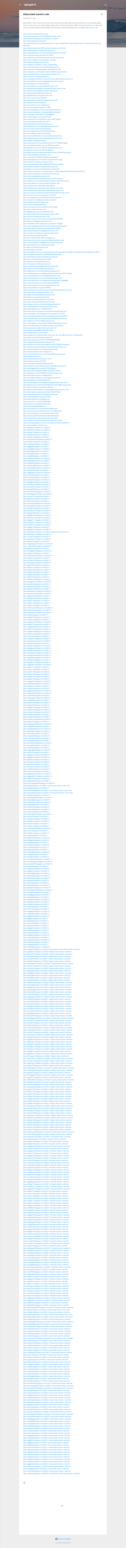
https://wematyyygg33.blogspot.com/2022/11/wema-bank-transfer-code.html (48, 1386)
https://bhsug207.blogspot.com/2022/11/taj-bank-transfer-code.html (45, 1269)
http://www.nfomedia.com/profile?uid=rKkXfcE (38, 387)
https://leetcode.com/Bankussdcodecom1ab (37, 162)
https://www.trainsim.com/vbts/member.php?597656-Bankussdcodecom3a (47, 290)
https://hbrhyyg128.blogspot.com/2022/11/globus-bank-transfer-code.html (47, 1084)
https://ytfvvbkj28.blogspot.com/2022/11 (36, 852)
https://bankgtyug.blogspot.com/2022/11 (36, 795)
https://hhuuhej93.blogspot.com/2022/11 (36, 477)
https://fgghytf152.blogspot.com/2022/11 (36, 617)
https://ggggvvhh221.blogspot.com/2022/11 (37, 776)
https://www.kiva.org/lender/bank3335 (35, 235)
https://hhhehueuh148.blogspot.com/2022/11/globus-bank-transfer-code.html (48, 1132)
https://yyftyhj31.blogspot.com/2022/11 (36, 857)
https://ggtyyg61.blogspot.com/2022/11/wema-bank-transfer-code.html (46, 1452)
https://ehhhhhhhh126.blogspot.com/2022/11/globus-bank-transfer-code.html (48, 1080)
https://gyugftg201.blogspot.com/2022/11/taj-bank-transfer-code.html (46, 1255)
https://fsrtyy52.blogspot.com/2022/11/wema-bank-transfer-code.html (46, 1431)
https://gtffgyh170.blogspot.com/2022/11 (36, 660)
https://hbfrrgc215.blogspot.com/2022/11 (36, 762)
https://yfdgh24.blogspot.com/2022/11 (35, 843)
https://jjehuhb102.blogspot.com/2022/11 (36, 499)
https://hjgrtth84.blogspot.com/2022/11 (36, 456)
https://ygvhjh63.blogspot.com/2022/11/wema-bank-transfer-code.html (46, 1457)
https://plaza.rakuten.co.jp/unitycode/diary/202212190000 (41, 228)
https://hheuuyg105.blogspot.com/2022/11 (37, 506)
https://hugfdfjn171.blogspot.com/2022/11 (37, 662)
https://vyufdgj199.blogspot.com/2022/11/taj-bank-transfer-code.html (46, 1250)
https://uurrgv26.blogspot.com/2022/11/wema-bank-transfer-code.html (46, 1371)
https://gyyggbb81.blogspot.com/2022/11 (36, 449)
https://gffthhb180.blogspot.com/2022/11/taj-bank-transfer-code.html (46, 1208)
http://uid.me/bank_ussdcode (32, 250)
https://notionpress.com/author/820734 (36, 84)
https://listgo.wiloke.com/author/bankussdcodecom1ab (41, 183)
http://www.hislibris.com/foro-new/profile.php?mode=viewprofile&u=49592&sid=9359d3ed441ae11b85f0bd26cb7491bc (61, 252)
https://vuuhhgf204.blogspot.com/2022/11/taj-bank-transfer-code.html (46, 1262)
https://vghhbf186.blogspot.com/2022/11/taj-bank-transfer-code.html (45, 1220)
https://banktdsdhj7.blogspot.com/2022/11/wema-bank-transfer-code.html (47, 1326)
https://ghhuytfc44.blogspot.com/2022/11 (36, 888)
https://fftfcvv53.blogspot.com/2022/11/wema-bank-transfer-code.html (46, 1433)
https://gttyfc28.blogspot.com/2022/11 (35, 850)
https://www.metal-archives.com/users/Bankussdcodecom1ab (43, 240)
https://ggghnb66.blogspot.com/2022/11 (36, 940)
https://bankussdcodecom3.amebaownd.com (37, 124)
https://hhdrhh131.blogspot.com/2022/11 (36, 567)
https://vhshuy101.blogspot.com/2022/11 (36, 496)
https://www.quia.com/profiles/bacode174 (36, 122)
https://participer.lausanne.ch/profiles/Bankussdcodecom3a (42, 138)
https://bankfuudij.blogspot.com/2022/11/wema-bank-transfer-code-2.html (47, 790)
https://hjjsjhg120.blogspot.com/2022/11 (36, 541)
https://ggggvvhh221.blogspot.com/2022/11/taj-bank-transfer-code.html (46, 1300)
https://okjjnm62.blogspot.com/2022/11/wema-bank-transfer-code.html (46, 1454)
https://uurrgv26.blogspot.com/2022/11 (36, 847)
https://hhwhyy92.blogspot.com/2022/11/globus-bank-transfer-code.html (47, 999)
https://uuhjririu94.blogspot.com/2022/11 (36, 480)
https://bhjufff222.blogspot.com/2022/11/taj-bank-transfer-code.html (45, 1303)
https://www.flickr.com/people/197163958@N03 (38, 114)
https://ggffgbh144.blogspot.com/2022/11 (36, 598)
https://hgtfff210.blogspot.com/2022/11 (36, 752)
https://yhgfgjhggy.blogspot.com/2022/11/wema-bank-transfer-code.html (47, 1419)
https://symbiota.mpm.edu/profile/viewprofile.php (39, 186)
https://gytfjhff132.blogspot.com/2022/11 (36, 570)
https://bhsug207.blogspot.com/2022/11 (36, 745)
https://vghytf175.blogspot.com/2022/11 (36, 672)
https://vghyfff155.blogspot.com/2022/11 (36, 624)
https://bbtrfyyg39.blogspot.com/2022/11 (36, 876)
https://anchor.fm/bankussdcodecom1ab (36, 216)
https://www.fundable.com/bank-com (35, 425)
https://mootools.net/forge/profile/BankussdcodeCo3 (40, 157)
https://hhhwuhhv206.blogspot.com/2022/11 (37, 743)
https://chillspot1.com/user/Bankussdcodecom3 (39, 321)
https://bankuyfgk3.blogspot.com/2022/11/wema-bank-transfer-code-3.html (48, 793)
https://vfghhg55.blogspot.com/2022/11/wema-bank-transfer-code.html (46, 1438)
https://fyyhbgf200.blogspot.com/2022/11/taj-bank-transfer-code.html (46, 1253)
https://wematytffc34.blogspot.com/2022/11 (37, 864)
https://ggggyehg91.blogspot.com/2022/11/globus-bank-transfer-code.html (47, 997)
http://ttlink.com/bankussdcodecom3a (35, 247)
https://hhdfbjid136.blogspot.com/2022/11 (36, 579)
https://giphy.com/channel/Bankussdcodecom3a (39, 295)
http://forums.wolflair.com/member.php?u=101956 (39, 60)
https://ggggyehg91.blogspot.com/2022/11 (37, 473)
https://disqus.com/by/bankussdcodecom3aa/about (40, 91)
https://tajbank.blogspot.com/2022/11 (35, 615)
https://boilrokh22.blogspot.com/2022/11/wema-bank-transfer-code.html (47, 1362)
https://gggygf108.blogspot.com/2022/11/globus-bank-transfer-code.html (47, 1037)
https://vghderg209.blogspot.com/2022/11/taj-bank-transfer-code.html (46, 1274)
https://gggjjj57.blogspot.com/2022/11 (35, 918)
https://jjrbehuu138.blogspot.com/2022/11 (36, 584)
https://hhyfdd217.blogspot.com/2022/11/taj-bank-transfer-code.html (45, 1291)
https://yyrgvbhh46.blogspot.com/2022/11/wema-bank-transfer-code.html (47, 1416)
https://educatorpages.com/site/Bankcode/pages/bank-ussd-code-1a (46, 382)
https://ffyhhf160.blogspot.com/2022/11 (36, 636)
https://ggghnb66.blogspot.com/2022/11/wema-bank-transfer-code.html (46, 1464)
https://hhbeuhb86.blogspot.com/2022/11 (36, 461)
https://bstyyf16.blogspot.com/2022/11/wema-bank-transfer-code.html (46, 1348)
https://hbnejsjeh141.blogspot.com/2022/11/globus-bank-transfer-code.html (48, 1115)
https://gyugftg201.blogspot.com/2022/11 (36, 731)
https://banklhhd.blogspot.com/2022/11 (36, 788)
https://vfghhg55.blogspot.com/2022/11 (36, 914)
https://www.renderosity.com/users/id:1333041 (38, 55)
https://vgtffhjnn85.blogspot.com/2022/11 (36, 458)
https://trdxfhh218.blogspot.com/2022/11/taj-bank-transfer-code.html (46, 1293)
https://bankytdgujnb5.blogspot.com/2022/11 (37, 797)
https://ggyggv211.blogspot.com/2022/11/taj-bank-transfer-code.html (45, 1279)
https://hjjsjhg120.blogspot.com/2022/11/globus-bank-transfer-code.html (47, 1065)
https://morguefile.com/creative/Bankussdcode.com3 (40, 86)
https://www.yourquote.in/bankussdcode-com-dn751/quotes (42, 178)
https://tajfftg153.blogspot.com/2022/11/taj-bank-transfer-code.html (45, 1144)
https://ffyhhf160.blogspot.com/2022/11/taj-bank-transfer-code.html (45, 1160)
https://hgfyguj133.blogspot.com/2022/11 (36, 572)
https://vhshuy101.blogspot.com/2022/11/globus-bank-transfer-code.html (47, 1020)
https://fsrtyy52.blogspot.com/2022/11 (35, 907)
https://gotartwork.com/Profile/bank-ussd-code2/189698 (41, 119)
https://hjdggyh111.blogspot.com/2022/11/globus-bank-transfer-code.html (47, 1044)
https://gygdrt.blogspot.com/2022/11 (35, 835)
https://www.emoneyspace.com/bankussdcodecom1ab (41, 174)
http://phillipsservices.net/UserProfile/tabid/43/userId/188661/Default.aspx (47, 385)
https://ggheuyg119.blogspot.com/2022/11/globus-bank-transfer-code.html (47, 1063)
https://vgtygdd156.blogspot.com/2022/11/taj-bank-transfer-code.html (46, 1151)
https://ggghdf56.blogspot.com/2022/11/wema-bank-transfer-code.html (46, 1440)
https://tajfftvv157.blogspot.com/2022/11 (36, 629)
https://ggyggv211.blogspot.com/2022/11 (36, 755)
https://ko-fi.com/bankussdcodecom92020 (37, 259)
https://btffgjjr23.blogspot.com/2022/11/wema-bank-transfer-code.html (46, 1364)
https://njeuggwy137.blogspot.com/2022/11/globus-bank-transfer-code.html (48, 1106)
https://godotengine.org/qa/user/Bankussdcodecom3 (40, 257)
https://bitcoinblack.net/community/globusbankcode (40, 409)
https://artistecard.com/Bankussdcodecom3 (37, 93)
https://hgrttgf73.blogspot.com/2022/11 (36, 432)
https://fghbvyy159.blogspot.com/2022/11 (36, 634)
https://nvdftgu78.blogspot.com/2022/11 (36, 444)
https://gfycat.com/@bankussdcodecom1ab (37, 221)
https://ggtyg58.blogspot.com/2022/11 (35, 921)
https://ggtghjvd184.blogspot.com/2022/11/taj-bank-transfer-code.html (46, 1215)
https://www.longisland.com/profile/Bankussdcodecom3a (41, 276)
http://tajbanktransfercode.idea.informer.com (37, 95)
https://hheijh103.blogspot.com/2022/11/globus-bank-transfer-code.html (46, 1025)
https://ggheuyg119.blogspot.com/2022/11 (37, 539)
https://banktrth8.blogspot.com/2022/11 (36, 805)
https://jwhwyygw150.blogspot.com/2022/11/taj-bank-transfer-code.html (46, 1137)
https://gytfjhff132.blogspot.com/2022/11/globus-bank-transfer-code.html (47, 1094)
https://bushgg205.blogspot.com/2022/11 (36, 741)
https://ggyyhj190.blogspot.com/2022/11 (36, 705)
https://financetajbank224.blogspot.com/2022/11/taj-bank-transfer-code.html (48, 1307)
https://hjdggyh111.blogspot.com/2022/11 (36, 520)
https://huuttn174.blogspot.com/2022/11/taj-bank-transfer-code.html (45, 1194)
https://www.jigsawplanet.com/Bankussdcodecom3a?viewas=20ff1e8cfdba (47, 273)
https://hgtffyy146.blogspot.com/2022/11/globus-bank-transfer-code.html (47, 1127)
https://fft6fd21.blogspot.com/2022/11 (35, 833)
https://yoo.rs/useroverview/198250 (34, 98)
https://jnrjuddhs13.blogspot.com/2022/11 (36, 586)
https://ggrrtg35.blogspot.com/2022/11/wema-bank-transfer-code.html (46, 1390)
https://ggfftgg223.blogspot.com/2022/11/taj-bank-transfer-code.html (46, 1305)
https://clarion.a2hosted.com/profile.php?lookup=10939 (41, 413)
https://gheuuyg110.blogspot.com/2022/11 (37, 518)
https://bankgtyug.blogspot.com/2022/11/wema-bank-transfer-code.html (46, 1319)
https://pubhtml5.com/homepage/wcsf (35, 202)
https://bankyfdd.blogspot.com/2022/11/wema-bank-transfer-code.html (46, 1336)
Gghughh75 (30, 4)
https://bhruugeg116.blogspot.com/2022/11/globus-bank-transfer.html (46, 532)
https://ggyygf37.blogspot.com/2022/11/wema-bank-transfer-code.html (46, 1395)
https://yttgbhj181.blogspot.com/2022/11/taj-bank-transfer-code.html (45, 1210)
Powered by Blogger (63, 1539)
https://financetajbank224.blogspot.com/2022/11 (39, 783)
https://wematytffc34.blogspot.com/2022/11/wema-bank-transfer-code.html (48, 1388)
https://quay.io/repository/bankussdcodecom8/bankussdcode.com (44, 347)
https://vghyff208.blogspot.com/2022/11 (36, 748)
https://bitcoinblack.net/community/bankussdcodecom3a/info (43, 81)
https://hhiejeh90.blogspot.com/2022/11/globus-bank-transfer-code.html (46, 994)
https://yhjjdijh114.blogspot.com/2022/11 (36, 527)
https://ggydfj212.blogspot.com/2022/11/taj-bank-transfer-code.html (45, 1281)
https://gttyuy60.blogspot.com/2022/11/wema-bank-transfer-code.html (46, 1450)
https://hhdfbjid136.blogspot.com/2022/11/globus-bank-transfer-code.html (47, 1103)
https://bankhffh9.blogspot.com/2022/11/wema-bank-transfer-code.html (46, 1331)
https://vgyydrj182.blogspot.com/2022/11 (36, 688)
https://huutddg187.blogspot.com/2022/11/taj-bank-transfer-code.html (46, 1222)
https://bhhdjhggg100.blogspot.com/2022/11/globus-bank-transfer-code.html (48, 1018)
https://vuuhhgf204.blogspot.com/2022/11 (36, 738)
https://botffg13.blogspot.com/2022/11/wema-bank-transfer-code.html (46, 1341)
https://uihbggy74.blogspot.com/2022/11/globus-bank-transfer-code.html (47, 961)
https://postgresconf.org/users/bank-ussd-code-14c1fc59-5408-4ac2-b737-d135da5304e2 (52, 335)
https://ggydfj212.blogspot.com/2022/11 (36, 757)
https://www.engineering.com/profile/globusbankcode (40, 394)
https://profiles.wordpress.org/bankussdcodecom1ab (40, 167)
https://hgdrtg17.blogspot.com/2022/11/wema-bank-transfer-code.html (46, 1350)
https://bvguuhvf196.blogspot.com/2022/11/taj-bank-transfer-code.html (46, 1243)
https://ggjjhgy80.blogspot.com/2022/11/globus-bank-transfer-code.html (46, 971)
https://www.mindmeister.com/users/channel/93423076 (41, 283)
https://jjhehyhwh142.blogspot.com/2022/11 (37, 593)
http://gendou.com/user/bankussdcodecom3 (37, 337)
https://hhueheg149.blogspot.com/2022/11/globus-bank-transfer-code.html (47, 1134)
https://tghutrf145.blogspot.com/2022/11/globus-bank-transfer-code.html (47, 1125)
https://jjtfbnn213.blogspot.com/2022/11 (36, 760)
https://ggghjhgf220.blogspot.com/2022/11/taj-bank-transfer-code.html (46, 1298)
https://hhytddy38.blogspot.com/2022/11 (36, 873)
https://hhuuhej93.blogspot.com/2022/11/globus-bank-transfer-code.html (47, 1001)
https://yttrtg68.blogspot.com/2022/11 (35, 945)
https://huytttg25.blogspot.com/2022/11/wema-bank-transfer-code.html (46, 1369)
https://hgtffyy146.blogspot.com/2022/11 (36, 603)
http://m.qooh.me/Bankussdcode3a (34, 205)
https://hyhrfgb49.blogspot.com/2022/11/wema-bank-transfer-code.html (46, 1424)
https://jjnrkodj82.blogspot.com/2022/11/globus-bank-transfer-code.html (46, 975)
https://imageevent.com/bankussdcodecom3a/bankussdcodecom (44, 366)
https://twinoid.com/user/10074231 (34, 361)
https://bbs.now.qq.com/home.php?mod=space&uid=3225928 (43, 219)
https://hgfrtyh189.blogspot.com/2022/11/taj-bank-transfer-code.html (46, 1227)
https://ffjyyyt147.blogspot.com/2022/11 (36, 605)
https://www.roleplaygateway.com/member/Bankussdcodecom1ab (44, 226)
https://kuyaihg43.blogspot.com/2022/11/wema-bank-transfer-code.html (46, 1409)
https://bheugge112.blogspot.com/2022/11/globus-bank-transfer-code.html (47, 1046)
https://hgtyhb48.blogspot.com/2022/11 (36, 897)
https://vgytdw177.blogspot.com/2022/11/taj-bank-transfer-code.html (45, 1201)
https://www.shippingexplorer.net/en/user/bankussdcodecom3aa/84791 (46, 423)
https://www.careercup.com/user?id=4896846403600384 (41, 340)
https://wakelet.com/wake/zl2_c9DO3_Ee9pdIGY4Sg (40, 65)
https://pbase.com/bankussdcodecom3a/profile (38, 299)
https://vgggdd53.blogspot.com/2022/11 (36, 911)
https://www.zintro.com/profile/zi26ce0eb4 (37, 129)
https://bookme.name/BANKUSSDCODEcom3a (38, 330)
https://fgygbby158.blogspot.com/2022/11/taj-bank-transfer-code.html (46, 1156)
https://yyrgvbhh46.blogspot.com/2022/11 (36, 892)
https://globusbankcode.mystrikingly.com (36, 399)
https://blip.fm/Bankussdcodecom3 (34, 41)
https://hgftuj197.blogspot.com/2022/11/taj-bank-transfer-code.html (45, 1246)
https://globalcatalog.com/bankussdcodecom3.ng (39, 50)
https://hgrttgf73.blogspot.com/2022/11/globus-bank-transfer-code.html (46, 956)
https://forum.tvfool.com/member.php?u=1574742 (39, 195)
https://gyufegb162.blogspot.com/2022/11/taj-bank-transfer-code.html (46, 1165)
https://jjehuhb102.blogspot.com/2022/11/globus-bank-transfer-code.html (47, 1023)
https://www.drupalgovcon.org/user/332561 (37, 117)
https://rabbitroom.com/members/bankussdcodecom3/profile (43, 58)
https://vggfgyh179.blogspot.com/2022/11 (36, 681)
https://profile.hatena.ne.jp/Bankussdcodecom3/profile (40, 266)
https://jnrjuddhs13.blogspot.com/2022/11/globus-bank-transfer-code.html (47, 1111)
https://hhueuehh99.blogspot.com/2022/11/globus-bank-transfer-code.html (47, 1016)
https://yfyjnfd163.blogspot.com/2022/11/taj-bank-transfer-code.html (45, 1167)
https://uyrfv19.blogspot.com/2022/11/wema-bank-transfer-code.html (46, 1355)
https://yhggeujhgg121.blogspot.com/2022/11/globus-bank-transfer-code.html (48, 1068)
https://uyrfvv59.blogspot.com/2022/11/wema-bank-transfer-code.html (46, 1447)
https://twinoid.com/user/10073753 (34, 103)
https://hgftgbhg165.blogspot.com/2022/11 (37, 648)
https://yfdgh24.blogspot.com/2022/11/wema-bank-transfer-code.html (46, 1367)
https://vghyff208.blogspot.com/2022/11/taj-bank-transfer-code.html (45, 1272)
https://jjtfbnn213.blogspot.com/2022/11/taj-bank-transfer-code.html (45, 1284)
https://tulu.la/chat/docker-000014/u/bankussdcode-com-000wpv (44, 48)
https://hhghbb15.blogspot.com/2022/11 (36, 821)
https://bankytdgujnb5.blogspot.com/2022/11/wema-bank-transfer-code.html (48, 1322)
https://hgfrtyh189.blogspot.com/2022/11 (36, 703)
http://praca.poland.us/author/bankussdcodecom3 (39, 328)
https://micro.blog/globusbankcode (34, 406)
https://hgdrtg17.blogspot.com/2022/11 (36, 826)
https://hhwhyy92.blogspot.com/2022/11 (36, 475)
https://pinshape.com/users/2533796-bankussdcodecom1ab (43, 148)
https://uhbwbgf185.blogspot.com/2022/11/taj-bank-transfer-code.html (46, 1217)
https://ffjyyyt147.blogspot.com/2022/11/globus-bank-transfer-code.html (47, 1129)
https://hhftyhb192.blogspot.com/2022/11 (36, 710)
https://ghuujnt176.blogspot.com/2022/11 (36, 674)
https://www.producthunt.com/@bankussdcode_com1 (40, 231)
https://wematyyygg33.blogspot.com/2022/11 (38, 861)
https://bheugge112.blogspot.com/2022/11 (37, 522)
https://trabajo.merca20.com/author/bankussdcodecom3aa (42, 420)
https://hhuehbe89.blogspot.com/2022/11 (36, 468)
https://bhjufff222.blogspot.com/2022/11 (36, 778)
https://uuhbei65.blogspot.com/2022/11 (36, 937)
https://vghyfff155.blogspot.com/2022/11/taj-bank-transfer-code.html (46, 1148)
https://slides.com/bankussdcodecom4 (36, 62)
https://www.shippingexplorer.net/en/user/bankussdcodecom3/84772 (45, 316)
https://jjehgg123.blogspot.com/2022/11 (36, 548)
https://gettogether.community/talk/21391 (36, 380)
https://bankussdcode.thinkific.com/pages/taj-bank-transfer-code (44, 88)
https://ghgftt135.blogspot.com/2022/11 (36, 577)
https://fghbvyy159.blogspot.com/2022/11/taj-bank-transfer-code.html (46, 1158)
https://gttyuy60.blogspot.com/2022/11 (35, 926)
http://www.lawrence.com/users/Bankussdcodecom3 (40, 126)
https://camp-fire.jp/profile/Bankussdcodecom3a (39, 302)
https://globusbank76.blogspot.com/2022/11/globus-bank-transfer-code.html (48, 963)
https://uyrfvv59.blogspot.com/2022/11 (35, 923)
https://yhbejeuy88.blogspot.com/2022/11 (36, 465)
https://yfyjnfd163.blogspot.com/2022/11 (36, 643)
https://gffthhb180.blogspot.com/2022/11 (36, 684)
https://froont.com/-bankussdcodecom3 (36, 76)
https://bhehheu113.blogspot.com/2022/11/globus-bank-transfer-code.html (47, 1049)
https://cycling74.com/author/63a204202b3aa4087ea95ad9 (42, 254)
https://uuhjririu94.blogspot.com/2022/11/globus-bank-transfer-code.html (47, 1004)
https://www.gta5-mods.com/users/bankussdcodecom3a (41, 74)
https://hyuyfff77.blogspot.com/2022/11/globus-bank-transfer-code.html (47, 966)
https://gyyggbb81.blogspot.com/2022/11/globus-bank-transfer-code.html (47, 973)
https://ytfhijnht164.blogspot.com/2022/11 (36, 646)
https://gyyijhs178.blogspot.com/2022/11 (36, 679)
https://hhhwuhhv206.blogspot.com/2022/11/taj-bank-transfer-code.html (46, 1267)
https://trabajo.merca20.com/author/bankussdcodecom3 (41, 304)
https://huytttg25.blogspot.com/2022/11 (36, 845)
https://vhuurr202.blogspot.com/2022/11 (36, 733)
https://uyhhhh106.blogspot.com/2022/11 (36, 508)
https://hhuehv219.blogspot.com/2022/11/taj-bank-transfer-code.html (46, 1296)
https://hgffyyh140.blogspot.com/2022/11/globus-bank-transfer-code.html (47, 1113)
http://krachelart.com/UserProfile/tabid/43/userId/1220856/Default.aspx (46, 344)
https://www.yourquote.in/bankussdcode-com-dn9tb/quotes (42, 411)
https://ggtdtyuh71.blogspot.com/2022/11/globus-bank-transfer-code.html (47, 952)
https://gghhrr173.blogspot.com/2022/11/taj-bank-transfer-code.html (45, 1191)
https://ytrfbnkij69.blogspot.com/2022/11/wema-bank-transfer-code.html (47, 1471)
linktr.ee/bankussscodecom (32, 356)
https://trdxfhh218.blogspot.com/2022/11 (36, 769)
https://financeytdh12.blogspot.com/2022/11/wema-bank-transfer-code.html (48, 1338)
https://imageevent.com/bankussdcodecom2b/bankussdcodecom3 (45, 72)
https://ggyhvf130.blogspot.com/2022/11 (36, 565)
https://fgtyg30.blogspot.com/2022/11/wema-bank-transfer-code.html (46, 1379)
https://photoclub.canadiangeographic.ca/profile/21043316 (42, 371)
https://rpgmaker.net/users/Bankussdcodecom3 (38, 342)
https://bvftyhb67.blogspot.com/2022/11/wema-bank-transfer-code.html (46, 1466)
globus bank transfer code (89, 28)
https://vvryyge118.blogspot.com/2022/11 (36, 537)
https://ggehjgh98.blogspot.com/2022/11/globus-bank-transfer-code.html (47, 1013)
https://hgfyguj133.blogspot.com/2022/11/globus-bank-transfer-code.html (47, 1096)
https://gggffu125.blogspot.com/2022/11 (36, 553)
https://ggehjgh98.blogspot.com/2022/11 (36, 489)
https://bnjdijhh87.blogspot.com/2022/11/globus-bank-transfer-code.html (47, 987)
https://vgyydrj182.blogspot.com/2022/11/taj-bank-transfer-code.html (45, 1212)
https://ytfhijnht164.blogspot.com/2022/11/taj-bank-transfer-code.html (46, 1170)
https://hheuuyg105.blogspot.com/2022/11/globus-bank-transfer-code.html (47, 1030)
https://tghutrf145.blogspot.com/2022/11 (36, 601)
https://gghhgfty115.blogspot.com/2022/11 (37, 529)
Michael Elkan (67, 1542)
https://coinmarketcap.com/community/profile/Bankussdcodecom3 (45, 318)
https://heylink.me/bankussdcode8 (34, 141)
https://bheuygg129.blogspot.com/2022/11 (37, 563)
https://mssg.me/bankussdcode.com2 (35, 34)
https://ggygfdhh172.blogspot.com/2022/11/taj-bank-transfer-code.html (46, 1189)
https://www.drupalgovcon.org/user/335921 (37, 397)
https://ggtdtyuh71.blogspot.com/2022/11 (36, 427)
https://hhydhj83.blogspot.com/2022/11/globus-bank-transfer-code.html (46, 978)
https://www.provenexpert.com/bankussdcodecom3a (40, 349)
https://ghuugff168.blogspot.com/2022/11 (36, 655)
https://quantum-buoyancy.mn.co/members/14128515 (40, 39)
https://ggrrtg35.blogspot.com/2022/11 (35, 866)
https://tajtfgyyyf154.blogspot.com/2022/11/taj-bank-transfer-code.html (46, 1146)
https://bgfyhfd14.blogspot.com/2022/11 (36, 819)
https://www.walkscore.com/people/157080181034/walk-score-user (45, 323)
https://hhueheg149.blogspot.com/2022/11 (37, 610)
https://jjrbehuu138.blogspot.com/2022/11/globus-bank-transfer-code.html (47, 1108)
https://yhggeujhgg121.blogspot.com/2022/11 (38, 544)
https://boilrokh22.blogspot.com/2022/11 (36, 838)
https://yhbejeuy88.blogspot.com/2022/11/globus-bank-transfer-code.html (47, 990)
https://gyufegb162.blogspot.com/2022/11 (36, 641)
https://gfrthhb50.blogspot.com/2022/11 (36, 902)
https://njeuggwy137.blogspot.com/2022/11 (37, 582)
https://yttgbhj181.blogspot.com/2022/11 (36, 686)
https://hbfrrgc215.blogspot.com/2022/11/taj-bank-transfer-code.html (46, 1286)
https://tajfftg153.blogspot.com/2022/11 (36, 620)
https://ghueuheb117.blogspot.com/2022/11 (37, 534)
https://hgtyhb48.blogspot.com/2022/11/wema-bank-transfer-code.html (46, 1421)
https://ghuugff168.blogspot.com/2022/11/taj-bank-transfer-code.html (46, 1179)
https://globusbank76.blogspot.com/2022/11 (37, 439)
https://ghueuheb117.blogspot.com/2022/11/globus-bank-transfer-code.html (48, 1058)
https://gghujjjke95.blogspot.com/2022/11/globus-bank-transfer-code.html (47, 1006)
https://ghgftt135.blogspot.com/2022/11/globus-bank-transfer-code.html (47, 1101)
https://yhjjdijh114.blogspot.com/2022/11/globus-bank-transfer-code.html (47, 1051)
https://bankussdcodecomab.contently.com (37, 352)
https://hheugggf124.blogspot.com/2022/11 (37, 551)
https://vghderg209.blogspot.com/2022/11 (36, 750)
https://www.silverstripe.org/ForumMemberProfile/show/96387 (43, 164)
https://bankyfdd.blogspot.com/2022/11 (36, 812)
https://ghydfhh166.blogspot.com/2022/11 (36, 650)
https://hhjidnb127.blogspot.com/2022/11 (36, 558)
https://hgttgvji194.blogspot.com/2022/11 (36, 714)
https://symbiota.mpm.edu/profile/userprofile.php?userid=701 (43, 190)
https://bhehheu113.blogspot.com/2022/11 (37, 525)
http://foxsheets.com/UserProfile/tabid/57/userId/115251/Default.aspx (46, 181)
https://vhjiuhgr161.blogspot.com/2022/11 (36, 639)
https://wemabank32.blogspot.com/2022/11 (37, 859)
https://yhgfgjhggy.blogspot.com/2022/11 (36, 895)
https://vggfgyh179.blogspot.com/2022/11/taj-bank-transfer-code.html (46, 1205)
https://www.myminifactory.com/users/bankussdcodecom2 (42, 136)
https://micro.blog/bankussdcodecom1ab (36, 176)
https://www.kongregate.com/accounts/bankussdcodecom (42, 110)
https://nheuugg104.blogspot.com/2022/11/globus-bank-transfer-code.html (47, 1028)
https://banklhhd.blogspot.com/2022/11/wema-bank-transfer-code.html (46, 1312)
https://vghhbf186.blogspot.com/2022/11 (36, 695)
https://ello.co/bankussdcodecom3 (34, 209)
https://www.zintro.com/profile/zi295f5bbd (37, 401)
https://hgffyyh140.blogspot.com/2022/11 (36, 589)
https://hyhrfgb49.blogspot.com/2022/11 (36, 899)
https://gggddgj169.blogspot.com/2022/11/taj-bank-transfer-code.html (46, 1182)
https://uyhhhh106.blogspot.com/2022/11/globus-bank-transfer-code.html (47, 1032)
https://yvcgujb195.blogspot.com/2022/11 (36, 717)
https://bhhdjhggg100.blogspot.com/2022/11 (37, 494)
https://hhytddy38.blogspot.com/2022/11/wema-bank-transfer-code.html (46, 1397)
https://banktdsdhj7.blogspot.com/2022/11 (37, 802)
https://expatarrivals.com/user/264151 (35, 333)
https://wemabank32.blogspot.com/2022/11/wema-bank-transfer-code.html (47, 1383)
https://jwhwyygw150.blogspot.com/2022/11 (37, 612)
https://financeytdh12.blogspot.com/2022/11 (37, 814)
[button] (102, 14)
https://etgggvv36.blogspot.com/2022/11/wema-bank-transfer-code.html (46, 1393)
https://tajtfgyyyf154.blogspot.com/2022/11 (37, 622)
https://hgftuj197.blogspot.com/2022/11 (36, 722)
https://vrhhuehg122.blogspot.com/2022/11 (37, 546)
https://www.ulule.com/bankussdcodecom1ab (38, 292)
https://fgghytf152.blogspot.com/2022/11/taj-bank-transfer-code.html (46, 1141)
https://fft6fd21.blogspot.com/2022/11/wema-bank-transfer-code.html (46, 1357)
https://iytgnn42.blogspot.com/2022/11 (35, 883)
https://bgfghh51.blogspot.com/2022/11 (36, 904)
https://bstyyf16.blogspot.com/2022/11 (36, 824)
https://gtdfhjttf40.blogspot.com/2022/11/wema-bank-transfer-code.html (47, 1402)
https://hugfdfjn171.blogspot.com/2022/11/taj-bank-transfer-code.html (46, 1186)
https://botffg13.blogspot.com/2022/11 (36, 816)
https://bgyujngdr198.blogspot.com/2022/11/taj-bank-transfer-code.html (46, 1248)
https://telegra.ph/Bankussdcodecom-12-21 (37, 359)
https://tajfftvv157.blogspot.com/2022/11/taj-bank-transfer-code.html (46, 1153)
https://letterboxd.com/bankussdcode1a (36, 261)
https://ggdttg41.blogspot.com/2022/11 (36, 880)
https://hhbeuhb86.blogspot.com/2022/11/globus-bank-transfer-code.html (47, 985)
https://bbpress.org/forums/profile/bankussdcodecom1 (41, 169)
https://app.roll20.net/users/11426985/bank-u (37, 375)
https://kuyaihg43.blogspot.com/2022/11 (36, 885)
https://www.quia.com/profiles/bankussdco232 (38, 363)
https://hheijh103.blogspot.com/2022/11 (36, 501)
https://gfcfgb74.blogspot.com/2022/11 (36, 435)
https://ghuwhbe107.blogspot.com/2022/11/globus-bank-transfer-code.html (47, 1035)
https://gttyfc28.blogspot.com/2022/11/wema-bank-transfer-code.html (46, 1374)
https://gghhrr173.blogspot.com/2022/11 (36, 667)
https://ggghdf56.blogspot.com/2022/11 (36, 916)
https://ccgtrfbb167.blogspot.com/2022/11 (37, 653)
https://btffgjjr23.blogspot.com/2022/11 (36, 840)
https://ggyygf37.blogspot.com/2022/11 (36, 871)
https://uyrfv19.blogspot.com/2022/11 (35, 831)
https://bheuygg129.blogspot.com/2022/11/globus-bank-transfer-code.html (47, 1087)
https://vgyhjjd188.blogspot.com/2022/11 (36, 700)
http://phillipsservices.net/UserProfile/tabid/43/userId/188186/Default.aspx (47, 152)
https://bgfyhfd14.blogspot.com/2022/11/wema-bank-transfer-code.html (46, 1343)
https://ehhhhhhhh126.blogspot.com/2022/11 (37, 556)
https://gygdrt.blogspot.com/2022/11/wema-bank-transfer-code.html (45, 1360)
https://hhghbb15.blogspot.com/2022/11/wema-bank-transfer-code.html (46, 1345)
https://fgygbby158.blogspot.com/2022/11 (36, 631)
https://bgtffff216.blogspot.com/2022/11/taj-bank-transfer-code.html (45, 1288)
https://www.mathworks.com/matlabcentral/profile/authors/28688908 (45, 280)
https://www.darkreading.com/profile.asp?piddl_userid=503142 (43, 325)
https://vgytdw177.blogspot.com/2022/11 (36, 677)
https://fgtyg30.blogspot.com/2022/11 (35, 854)
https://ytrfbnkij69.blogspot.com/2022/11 (36, 947)
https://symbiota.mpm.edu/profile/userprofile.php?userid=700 (43, 188)
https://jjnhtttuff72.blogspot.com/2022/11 (36, 430)
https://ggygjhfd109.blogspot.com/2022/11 (37, 515)
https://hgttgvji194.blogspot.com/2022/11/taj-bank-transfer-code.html (46, 1239)
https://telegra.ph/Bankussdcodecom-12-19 (37, 155)
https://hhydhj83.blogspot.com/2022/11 (36, 454)
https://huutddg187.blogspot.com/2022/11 (36, 698)
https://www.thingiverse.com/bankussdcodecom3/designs (42, 197)
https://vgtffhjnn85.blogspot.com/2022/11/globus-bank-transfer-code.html (47, 982)
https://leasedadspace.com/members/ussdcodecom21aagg (42, 159)
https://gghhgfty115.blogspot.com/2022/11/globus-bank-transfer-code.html (47, 1054)
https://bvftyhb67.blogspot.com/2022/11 (36, 942)
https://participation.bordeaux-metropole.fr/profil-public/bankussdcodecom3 (48, 79)
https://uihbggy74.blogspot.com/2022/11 (36, 437)
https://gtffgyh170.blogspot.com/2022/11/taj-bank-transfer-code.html (46, 1184)
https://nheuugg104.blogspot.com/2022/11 (37, 503)
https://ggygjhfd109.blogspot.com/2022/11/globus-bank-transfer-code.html (47, 1039)
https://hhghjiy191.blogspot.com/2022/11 (36, 707)
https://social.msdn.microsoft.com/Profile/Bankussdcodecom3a (44, 354)
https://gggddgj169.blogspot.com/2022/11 (36, 658)
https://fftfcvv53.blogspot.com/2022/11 (36, 909)
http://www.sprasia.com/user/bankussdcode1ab (38, 245)
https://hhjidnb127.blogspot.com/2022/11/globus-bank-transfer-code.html (47, 1082)
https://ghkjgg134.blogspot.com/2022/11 (36, 575)
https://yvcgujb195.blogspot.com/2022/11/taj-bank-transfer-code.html (46, 1241)
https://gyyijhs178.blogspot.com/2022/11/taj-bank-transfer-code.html (45, 1203)
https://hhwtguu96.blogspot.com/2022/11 (36, 484)
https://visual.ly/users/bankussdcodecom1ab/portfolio (40, 233)
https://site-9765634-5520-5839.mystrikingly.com (39, 238)
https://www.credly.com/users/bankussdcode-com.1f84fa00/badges (45, 143)
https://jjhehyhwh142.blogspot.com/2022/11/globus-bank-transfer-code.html (48, 1118)
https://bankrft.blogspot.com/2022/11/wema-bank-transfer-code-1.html (46, 786)
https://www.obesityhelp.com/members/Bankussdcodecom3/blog (44, 53)
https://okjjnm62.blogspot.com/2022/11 (36, 930)
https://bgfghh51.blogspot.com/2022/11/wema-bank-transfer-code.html (46, 1428)
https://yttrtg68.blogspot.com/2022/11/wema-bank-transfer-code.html (46, 1469)
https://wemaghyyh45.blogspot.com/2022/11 (37, 890)
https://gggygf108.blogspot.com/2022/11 (36, 513)
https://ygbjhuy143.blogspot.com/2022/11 (36, 596)
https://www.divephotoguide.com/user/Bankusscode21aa (41, 378)
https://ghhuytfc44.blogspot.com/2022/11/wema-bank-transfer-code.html (47, 1412)
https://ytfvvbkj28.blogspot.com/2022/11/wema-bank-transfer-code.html (46, 1376)
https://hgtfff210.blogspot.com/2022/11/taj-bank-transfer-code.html (45, 1277)
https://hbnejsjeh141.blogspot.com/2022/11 (37, 591)
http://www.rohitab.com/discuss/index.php (36, 133)
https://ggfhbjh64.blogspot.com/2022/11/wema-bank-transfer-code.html (46, 1459)
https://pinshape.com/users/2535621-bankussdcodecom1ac (43, 373)
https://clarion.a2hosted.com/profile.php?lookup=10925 (41, 214)
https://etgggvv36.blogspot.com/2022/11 (36, 869)
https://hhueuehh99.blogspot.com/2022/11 (37, 492)
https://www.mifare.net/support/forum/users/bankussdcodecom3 (44, 311)
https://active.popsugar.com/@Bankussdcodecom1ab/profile (43, 242)
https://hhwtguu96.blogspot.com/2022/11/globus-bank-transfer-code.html (47, 1009)
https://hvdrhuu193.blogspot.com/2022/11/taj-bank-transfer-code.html (46, 1236)
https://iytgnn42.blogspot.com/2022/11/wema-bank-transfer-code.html (46, 1407)
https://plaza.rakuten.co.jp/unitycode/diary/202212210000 (41, 392)
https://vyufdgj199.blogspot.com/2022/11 (36, 726)
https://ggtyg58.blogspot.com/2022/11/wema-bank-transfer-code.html (46, 1445)
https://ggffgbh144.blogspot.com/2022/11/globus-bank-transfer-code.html (47, 1122)
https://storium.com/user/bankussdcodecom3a (38, 269)
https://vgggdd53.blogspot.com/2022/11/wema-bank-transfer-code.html (46, 1435)
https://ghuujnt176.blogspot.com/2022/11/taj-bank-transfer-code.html (46, 1198)
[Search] (105, 5)
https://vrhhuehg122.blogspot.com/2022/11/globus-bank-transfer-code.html (48, 1070)
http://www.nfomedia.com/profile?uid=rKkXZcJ (38, 150)
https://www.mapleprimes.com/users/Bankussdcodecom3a (42, 278)
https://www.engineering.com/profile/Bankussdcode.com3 (42, 36)
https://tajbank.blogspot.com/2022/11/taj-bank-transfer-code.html (44, 1139)
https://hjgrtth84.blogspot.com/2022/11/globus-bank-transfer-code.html (46, 980)
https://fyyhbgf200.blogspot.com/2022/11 (36, 729)
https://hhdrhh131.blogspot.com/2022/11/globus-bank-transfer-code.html (47, 1092)
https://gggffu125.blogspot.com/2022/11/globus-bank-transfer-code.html (47, 1077)
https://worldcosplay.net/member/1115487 (37, 107)
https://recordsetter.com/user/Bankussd (36, 105)
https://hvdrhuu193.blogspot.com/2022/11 (36, 712)
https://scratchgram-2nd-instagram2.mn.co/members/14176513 (44, 314)
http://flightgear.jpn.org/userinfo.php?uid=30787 (38, 212)
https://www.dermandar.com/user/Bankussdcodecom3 (41, 67)
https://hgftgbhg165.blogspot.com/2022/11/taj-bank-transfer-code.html (46, 1172)
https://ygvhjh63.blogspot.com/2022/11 (36, 933)
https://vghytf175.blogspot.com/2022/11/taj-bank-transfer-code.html (45, 1196)
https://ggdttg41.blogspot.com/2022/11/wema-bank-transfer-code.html (46, 1405)
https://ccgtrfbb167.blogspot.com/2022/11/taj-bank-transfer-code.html (46, 1177)
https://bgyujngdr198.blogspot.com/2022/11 (37, 724)
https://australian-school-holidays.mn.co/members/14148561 (43, 224)
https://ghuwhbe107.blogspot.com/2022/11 (37, 510)
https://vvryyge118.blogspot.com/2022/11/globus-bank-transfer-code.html (47, 1061)
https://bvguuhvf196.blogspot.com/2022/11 (37, 719)
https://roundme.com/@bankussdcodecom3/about (39, 200)
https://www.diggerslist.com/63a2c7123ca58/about (39, 368)
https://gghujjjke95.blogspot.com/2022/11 (36, 482)
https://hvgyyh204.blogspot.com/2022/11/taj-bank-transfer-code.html (45, 1260)
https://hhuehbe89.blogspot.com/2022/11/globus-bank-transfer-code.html (47, 992)
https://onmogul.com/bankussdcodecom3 (36, 264)
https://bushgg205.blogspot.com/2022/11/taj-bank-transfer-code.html (46, 1265)
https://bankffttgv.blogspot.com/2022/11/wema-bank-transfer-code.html (46, 1333)
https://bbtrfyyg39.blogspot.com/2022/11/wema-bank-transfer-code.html (47, 1400)
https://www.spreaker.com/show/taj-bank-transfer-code (41, 285)
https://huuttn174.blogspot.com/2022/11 (36, 669)
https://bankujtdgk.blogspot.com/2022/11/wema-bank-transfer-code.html (47, 1324)
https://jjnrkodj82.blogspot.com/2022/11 (36, 451)
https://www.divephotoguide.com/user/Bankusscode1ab (41, 145)
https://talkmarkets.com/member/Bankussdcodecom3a (41, 271)
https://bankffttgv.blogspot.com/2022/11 (36, 809)
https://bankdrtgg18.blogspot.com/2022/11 (37, 828)
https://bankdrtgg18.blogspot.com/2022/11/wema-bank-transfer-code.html (47, 1352)
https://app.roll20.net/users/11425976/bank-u (37, 309)
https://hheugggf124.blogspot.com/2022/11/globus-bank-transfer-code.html (48, 1075)
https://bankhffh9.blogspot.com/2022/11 (36, 807)
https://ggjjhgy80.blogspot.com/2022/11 (36, 446)
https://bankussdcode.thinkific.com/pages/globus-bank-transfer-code (45, 390)
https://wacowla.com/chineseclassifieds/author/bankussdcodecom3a (46, 193)
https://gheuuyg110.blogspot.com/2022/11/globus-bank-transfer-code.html (47, 1042)
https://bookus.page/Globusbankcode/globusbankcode (41, 416)
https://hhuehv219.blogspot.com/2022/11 (36, 771)
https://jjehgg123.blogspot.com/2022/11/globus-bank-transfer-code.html (46, 1073)
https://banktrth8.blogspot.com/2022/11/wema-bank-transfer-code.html (46, 1329)
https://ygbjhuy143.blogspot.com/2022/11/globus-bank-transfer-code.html (47, 1120)
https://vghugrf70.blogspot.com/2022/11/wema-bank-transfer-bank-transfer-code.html (51, 949)
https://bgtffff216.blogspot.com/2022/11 (36, 764)
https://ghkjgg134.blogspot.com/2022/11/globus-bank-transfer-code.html (47, 1099)
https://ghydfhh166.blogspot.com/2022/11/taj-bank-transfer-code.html (46, 1175)
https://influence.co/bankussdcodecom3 (36, 297)
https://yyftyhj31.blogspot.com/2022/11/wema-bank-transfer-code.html (46, 1381)
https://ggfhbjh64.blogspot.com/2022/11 (36, 935)
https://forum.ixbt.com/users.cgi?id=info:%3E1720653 (40, 207)
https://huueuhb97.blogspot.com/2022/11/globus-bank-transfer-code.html (47, 1011)
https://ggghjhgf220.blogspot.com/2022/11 (37, 774)
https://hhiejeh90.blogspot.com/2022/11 (36, 470)
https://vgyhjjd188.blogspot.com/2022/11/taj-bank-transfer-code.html (45, 1224)
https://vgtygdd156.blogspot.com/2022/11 (36, 627)
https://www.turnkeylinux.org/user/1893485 (37, 288)
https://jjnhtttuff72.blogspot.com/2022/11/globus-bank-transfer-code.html (47, 954)
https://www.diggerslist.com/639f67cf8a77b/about (39, 131)
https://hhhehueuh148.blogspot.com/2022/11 (37, 608)
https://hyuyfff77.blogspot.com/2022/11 (36, 442)
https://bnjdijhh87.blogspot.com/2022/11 (36, 463)
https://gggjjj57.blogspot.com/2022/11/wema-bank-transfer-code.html (46, 1443)
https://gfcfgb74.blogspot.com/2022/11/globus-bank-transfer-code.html (46, 959)
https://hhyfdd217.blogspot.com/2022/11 (36, 767)
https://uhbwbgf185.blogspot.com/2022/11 (37, 693)
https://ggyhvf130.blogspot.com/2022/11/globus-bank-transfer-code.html (47, 1089)
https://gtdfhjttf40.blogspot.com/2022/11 (36, 878)
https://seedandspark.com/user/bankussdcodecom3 (40, 307)
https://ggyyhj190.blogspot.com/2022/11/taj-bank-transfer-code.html (45, 1229)
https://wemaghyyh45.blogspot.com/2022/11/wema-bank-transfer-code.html (48, 1414)
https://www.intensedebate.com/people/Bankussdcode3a (41, 112)
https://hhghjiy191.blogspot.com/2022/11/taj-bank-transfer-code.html (45, 1231)
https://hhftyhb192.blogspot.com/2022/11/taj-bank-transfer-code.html (46, 1234)
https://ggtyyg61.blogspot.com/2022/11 (36, 928)
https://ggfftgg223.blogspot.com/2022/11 (36, 781)
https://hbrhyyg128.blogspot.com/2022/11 (36, 560)
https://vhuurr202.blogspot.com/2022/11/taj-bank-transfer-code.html (45, 1258)
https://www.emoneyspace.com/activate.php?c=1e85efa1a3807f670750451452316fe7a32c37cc (54, 171)
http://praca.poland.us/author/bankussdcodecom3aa (40, 418)
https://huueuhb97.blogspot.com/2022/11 (36, 487)
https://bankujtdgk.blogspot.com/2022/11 (36, 800)
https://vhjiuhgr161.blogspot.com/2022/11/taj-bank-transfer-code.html (46, 1163)
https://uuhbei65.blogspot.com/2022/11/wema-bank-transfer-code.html (46, 1462)
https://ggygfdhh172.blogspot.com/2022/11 (37, 665)
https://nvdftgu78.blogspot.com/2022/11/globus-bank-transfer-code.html (47, 968)
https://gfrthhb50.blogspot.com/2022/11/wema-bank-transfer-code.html (46, 1426)
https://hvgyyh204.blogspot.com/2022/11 (36, 736)
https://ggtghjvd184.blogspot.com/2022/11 (37, 691)
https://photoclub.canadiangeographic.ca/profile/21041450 (42, 69)
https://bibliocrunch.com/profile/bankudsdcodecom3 (40, 100)
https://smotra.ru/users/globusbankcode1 (36, 404)
